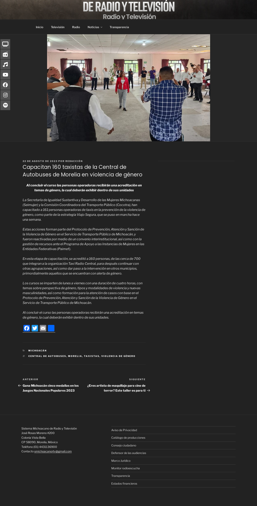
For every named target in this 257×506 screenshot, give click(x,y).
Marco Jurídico (120, 460)
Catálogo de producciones (128, 437)
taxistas (91, 356)
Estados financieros (124, 483)
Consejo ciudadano (123, 445)
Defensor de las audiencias (128, 453)
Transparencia (119, 27)
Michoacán (37, 350)
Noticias (95, 27)
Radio (76, 27)
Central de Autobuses (47, 356)
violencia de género (118, 356)
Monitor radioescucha (125, 468)
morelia (75, 356)
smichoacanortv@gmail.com (53, 451)
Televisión (57, 27)
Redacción (74, 161)
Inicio (39, 27)
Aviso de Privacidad (124, 430)
